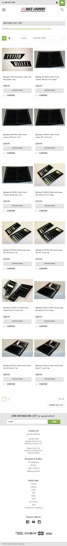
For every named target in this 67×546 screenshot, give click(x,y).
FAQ (33, 493)
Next (62, 399)
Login (30, 468)
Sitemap (21, 544)
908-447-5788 (8, 2)
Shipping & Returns (33, 471)
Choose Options (17, 90)
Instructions (33, 502)
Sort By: (24, 38)
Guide (33, 499)
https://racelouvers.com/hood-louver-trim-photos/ (30, 29)
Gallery (33, 490)
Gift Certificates (33, 462)
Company (33, 487)
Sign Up (36, 468)
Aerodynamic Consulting (33, 508)
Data (33, 505)
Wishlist (33, 465)
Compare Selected (56, 405)
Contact (33, 484)
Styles (33, 496)
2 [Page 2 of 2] (8, 399)
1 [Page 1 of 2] (4, 399)
